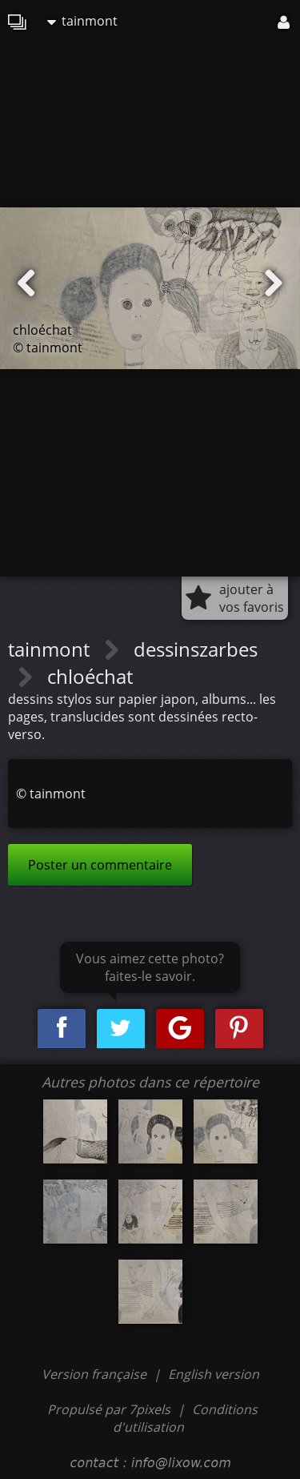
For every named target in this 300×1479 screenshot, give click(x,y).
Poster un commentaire (100, 865)
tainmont (82, 21)
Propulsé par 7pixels (108, 1409)
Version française (96, 1374)
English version (213, 1374)
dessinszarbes (196, 649)
